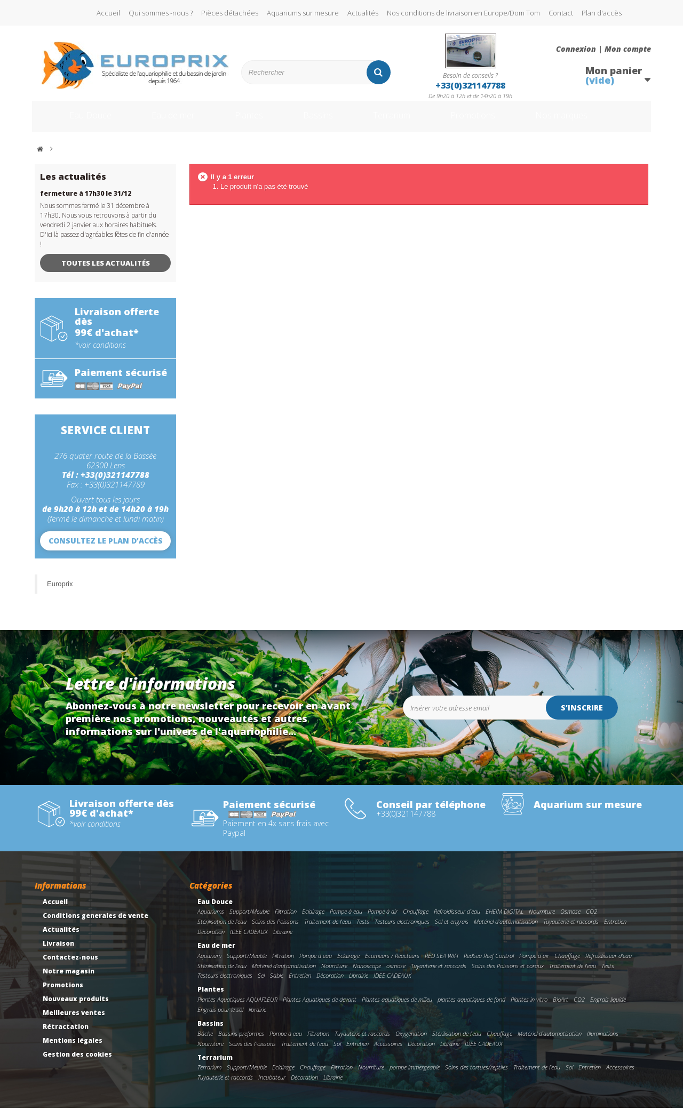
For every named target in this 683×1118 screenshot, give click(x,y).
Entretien (615, 932)
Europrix (60, 594)
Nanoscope (367, 976)
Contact (561, 13)
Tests (362, 932)
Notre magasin (68, 981)
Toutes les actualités (105, 273)
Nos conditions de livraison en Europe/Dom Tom (463, 13)
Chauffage (415, 921)
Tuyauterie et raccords (571, 932)
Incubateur (271, 1087)
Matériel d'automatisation (506, 932)
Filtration (286, 921)
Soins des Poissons (275, 932)
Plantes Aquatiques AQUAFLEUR (237, 1009)
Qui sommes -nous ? (161, 13)
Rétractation (66, 1036)
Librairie (282, 942)
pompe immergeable (415, 1077)
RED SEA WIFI (441, 966)
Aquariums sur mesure (303, 13)
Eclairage (313, 921)
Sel (261, 985)
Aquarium (209, 966)
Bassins (319, 121)
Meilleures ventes (74, 1022)
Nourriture (542, 921)
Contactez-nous (70, 967)
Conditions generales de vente (95, 925)
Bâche (205, 1044)
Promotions (490, 121)
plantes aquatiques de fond (471, 1009)
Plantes (246, 121)
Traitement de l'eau (327, 932)
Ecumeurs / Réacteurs (392, 966)
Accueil (108, 13)
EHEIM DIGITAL (504, 921)
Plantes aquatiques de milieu (397, 1009)
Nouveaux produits (76, 1008)
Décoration (211, 942)
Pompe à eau (346, 921)
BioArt (560, 1009)
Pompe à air (383, 921)
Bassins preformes (241, 1044)
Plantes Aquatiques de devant (319, 1009)
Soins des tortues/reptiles (476, 1077)
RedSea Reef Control (489, 966)
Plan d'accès (602, 13)
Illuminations (602, 1044)
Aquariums (210, 921)
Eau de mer (164, 121)
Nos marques (589, 121)
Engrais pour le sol (220, 1020)
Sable (276, 985)
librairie (257, 1020)
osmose (396, 976)
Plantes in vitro (529, 1009)
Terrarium (400, 121)
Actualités (362, 13)
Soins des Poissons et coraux (508, 976)
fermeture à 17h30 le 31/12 (85, 203)
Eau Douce (75, 121)
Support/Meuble (249, 921)
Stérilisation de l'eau (222, 932)
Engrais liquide (608, 1009)
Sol (337, 1054)
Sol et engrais (451, 932)
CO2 (591, 921)
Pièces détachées (229, 13)
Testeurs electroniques (402, 932)
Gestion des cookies (77, 1064)
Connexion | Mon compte (603, 49)
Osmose (570, 921)
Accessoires (388, 1054)
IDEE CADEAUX (249, 942)
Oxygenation (411, 1044)
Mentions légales (72, 1050)
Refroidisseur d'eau (457, 921)
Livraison (58, 953)
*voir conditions (100, 355)
